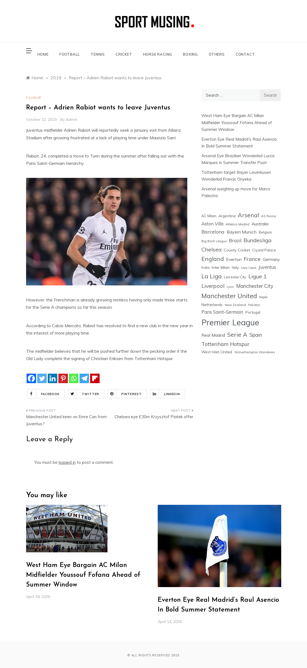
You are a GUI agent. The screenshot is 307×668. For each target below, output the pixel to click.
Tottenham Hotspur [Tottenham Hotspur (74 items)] (225, 344)
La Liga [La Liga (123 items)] (211, 276)
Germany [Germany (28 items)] (271, 259)
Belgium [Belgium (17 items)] (265, 232)
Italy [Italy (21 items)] (235, 267)
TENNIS (98, 54)
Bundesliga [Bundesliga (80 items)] (257, 240)
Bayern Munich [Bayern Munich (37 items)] (242, 232)
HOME (43, 54)
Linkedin (165, 393)
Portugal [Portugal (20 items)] (252, 312)
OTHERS (217, 54)
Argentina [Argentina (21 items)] (227, 215)
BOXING (190, 54)
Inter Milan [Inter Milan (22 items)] (221, 267)
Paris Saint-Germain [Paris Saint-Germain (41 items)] (222, 312)
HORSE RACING (157, 54)
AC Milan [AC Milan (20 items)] (208, 216)
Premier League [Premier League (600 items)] (230, 322)
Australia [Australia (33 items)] (260, 223)
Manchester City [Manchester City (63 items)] (254, 286)
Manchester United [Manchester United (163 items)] (229, 296)
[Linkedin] (52, 378)
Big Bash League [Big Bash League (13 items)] (214, 241)
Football (33, 97)
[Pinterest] (63, 378)
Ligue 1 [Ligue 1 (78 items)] (257, 276)
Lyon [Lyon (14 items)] (230, 287)
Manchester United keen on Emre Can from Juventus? (66, 420)
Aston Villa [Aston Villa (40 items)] (212, 223)
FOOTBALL (69, 54)
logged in (67, 462)
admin (71, 119)
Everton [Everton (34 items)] (234, 259)
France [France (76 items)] (252, 259)
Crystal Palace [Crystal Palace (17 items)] (264, 250)
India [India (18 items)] (205, 267)
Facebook (43, 393)
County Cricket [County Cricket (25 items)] (237, 250)
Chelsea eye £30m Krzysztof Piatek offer (154, 416)
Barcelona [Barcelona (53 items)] (212, 232)
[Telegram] (84, 378)
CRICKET (124, 54)
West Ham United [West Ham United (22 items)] (216, 351)
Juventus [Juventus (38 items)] (267, 267)
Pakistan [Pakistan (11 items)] (254, 305)
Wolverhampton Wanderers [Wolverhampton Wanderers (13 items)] (254, 352)
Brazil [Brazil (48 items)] (235, 240)
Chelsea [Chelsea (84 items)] (211, 249)
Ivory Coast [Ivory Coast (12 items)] (248, 268)
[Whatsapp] (73, 378)
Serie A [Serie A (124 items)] (237, 334)
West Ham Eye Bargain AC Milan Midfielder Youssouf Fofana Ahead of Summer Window (236, 122)
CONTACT (245, 54)
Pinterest (125, 393)
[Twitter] (42, 378)
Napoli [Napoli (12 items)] (263, 297)
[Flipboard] (95, 378)
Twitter (83, 393)
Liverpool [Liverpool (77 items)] (212, 285)
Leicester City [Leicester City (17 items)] (235, 277)
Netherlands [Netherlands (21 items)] (212, 304)
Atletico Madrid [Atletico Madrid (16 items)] (237, 224)
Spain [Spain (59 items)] (255, 335)
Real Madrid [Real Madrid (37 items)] (213, 335)
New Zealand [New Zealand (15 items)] (235, 305)
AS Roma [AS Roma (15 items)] (268, 216)
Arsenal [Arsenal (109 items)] (248, 215)
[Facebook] (31, 378)
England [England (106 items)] (212, 258)
